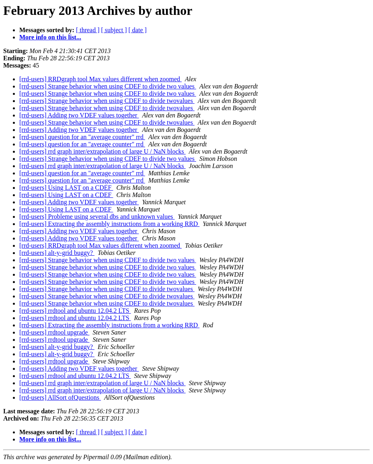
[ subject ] (114, 30)
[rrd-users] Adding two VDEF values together (79, 115)
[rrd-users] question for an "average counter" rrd (82, 136)
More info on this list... (50, 37)
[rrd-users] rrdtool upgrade (54, 332)
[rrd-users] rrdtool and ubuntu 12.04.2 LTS (75, 310)
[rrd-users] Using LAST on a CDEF (66, 187)
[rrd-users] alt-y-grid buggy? (56, 252)
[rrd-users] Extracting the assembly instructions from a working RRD (109, 223)
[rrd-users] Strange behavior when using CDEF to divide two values (107, 86)
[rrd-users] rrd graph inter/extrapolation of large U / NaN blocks (102, 151)
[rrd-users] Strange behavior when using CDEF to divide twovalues (107, 100)
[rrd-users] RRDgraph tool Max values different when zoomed (100, 79)
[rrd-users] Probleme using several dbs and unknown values (97, 216)
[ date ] (138, 30)
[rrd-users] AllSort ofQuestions (60, 397)
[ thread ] (88, 30)
